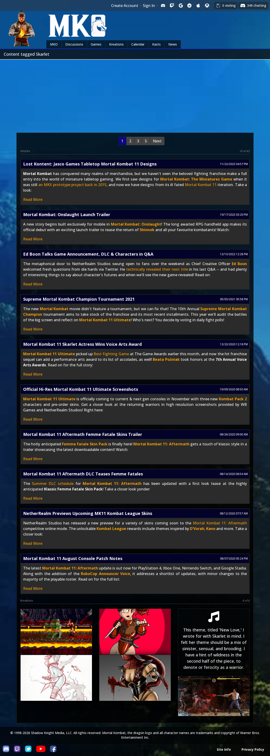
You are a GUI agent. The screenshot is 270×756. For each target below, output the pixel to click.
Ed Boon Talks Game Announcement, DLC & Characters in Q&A (88, 254)
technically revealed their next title (157, 269)
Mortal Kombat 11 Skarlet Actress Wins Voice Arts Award (82, 344)
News (172, 44)
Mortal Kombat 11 (201, 184)
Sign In (149, 5)
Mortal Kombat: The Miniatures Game (196, 179)
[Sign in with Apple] (198, 5)
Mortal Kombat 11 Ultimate (105, 319)
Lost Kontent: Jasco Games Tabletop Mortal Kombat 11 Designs (90, 164)
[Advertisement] (135, 94)
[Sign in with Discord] (163, 5)
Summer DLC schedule (52, 483)
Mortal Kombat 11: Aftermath (161, 444)
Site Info (224, 749)
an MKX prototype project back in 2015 (72, 184)
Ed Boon (239, 263)
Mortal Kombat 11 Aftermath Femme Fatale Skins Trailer (82, 434)
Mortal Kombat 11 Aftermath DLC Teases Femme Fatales (83, 474)
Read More (32, 199)
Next (157, 141)
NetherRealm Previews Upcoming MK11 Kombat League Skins (87, 513)
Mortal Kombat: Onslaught (136, 224)
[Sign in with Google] (180, 5)
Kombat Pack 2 (233, 398)
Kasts (156, 44)
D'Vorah (197, 528)
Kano (210, 528)
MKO (54, 44)
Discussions (74, 44)
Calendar (137, 44)
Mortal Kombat (54, 308)
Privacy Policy (253, 749)
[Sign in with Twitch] (171, 5)
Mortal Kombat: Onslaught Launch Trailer (66, 214)
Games (96, 44)
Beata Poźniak (166, 359)
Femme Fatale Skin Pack (84, 444)
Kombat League (111, 528)
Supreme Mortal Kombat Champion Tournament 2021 (79, 299)
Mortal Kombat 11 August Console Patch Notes (72, 558)
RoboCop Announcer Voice (105, 573)
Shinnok (147, 229)
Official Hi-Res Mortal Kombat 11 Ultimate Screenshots (80, 389)
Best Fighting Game (111, 353)
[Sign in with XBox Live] (207, 5)
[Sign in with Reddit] (189, 5)
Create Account (124, 5)
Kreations (116, 44)
